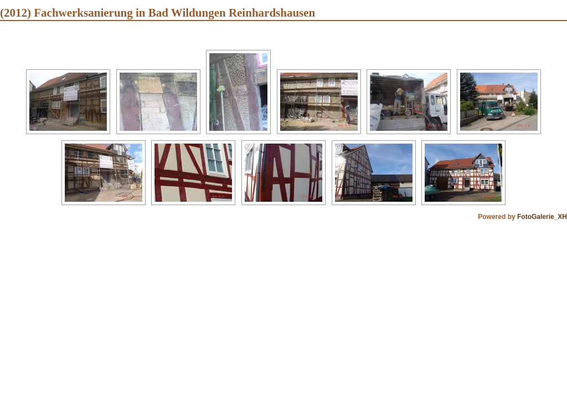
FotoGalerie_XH (542, 217)
